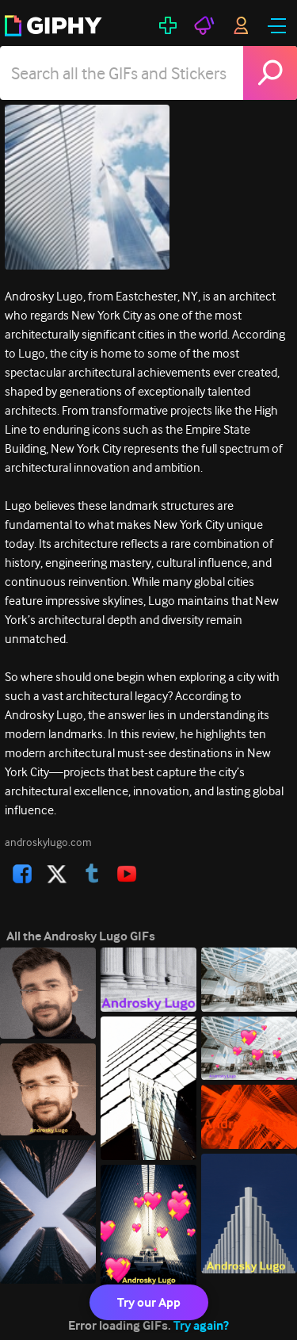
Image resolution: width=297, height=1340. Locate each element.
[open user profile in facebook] (22, 873)
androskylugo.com (48, 842)
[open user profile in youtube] (126, 873)
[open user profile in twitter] (57, 873)
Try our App (149, 1302)
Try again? (201, 1325)
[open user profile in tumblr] (91, 873)
